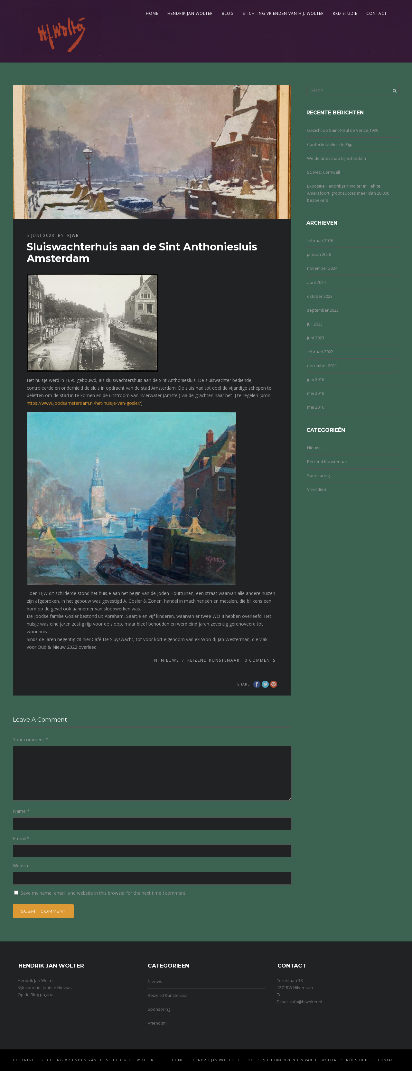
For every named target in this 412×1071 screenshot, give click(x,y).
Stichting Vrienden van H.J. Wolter (283, 13)
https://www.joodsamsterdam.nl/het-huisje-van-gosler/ (84, 403)
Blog (228, 13)
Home (152, 13)
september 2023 (323, 310)
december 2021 (322, 365)
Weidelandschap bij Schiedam (336, 158)
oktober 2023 (319, 296)
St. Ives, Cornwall (323, 172)
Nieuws (170, 660)
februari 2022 (320, 352)
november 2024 (322, 268)
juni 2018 (315, 379)
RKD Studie (345, 13)
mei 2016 (315, 407)
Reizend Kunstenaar (213, 660)
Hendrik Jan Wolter (190, 13)
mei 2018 (315, 393)
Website (21, 865)
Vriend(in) (316, 489)
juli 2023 (315, 324)
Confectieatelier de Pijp (329, 144)
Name (21, 811)
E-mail (21, 838)
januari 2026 (319, 254)
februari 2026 (320, 240)
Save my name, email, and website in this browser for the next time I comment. (103, 893)
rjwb (73, 235)
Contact (376, 13)
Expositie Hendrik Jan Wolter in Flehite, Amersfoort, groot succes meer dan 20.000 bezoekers (348, 193)
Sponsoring (318, 475)
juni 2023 (315, 338)
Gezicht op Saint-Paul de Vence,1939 (342, 130)
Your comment (30, 739)
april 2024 (316, 282)
